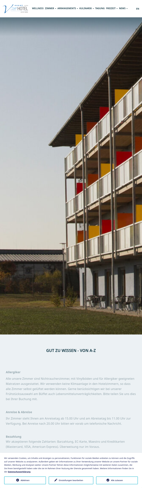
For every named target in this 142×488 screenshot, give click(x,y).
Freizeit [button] (112, 8)
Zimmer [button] (50, 8)
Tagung (100, 8)
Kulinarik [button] (86, 8)
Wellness (38, 8)
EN (137, 8)
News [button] (123, 8)
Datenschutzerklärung (19, 471)
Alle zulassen (117, 480)
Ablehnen (25, 480)
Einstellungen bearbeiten (71, 480)
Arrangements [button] (68, 8)
